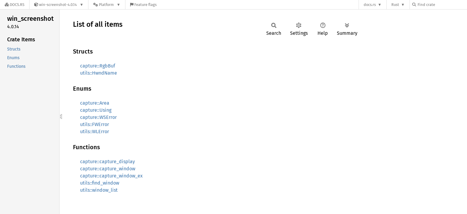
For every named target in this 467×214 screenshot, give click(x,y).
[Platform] (106, 4)
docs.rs (370, 4)
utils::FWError (94, 124)
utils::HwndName (98, 73)
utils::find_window (99, 183)
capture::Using (95, 110)
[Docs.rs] (14, 4)
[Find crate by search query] (442, 4)
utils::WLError (94, 131)
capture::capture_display (107, 161)
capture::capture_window (107, 168)
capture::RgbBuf (97, 66)
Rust (395, 4)
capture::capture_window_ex (111, 176)
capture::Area (94, 103)
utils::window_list (99, 190)
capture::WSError (98, 117)
